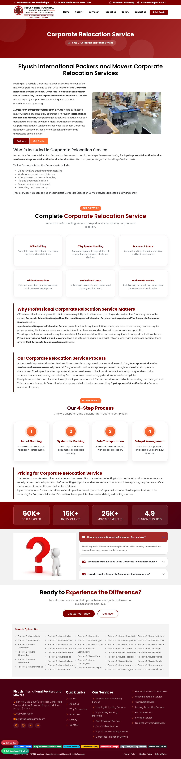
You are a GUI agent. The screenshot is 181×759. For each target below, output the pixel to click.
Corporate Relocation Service (112, 736)
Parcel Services (143, 712)
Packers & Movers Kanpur (60, 644)
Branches (111, 12)
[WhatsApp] (15, 751)
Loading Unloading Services (111, 707)
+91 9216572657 (24, 713)
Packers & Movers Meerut (120, 665)
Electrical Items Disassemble (151, 691)
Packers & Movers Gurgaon (121, 669)
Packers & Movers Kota (89, 656)
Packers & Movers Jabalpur (121, 656)
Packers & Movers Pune (29, 640)
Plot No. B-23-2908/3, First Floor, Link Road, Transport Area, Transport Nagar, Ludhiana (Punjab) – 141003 (37, 705)
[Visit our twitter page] (30, 725)
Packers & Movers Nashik (120, 661)
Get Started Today (79, 613)
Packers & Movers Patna (149, 652)
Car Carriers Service (107, 726)
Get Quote (158, 12)
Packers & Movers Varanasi (91, 644)
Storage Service (144, 717)
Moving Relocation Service (149, 707)
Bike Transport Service (108, 721)
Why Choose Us (78, 709)
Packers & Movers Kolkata (60, 661)
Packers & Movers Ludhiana (151, 636)
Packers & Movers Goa (88, 636)
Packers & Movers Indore (120, 648)
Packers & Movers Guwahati (121, 636)
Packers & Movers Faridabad (61, 665)
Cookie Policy (146, 754)
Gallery (125, 12)
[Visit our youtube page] (38, 725)
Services (94, 12)
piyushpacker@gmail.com (30, 719)
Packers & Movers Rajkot (59, 636)
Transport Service (144, 702)
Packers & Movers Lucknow (151, 640)
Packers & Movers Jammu (150, 665)
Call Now (21, 141)
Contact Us (140, 12)
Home (66, 12)
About (79, 12)
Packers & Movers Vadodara (151, 644)
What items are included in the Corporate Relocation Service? (119, 562)
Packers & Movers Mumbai (60, 652)
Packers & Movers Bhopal (60, 640)
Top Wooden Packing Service (112, 731)
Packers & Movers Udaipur (120, 644)
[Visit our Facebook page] (16, 725)
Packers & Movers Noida (59, 656)
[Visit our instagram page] (23, 725)
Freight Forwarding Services (150, 723)
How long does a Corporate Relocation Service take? (114, 537)
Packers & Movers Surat (59, 669)
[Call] (10, 742)
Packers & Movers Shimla (150, 656)
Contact (74, 725)
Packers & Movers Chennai (31, 666)
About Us (74, 704)
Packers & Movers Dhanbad (61, 648)
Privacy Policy (130, 754)
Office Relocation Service (149, 696)
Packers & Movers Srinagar (151, 669)
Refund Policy (161, 754)
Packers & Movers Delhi (29, 636)
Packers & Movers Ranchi (150, 661)
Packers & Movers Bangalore (121, 640)
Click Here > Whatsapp (121, 2)
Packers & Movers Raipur (150, 648)
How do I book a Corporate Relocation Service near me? (116, 574)
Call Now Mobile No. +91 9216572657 (72, 2)
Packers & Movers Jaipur (89, 667)
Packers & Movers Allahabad (122, 652)
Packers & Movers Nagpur (90, 640)
